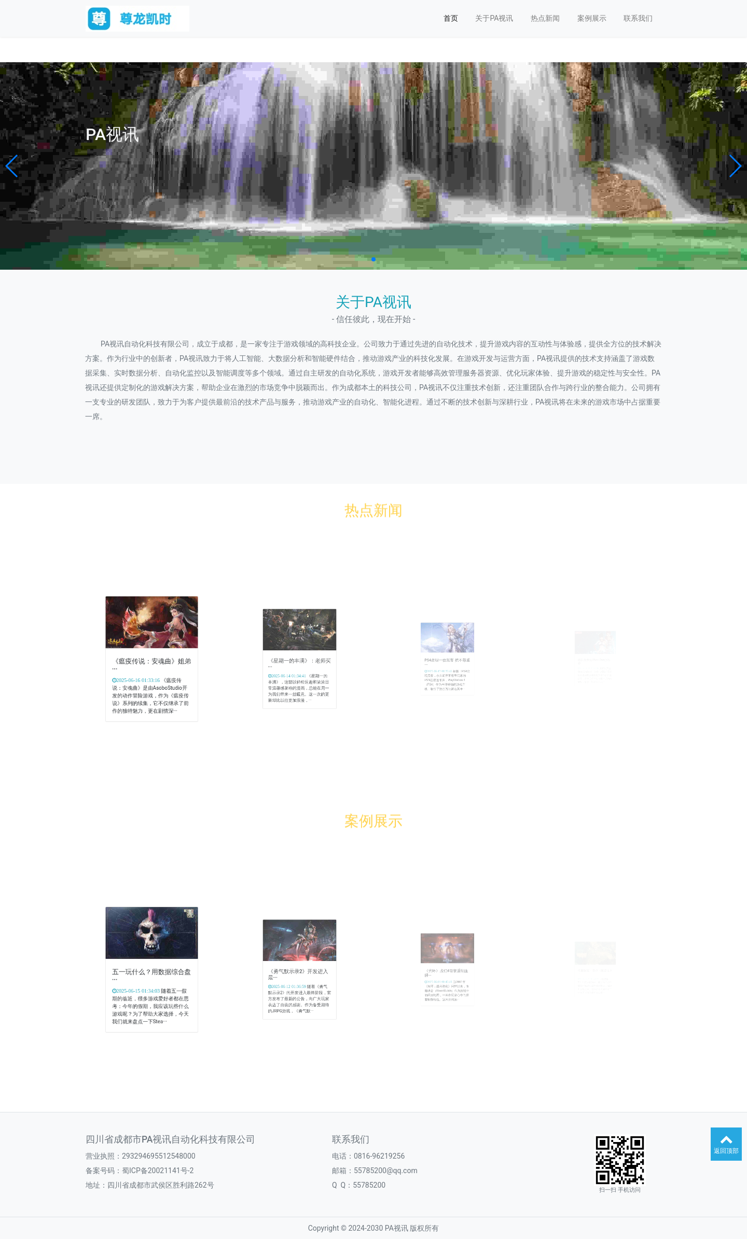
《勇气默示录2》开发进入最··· (299, 972)
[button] (12, 166)
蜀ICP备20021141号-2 (157, 1170)
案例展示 (591, 18)
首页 (451, 18)
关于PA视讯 (494, 18)
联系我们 (638, 18)
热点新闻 (545, 18)
